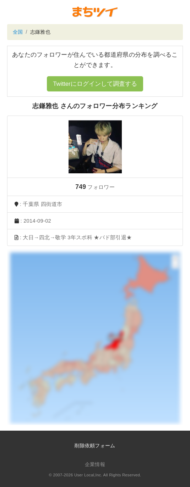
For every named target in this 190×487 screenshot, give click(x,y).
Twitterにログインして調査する (95, 83)
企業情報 (95, 464)
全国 (18, 32)
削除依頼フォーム (95, 445)
